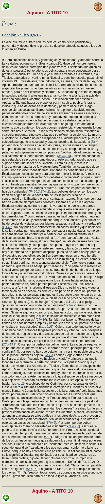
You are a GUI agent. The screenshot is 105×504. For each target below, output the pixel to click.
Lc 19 (48, 355)
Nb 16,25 (46, 326)
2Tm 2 (45, 191)
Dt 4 (94, 142)
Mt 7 (48, 437)
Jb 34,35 (64, 156)
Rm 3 (21, 472)
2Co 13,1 (9, 344)
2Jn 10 (41, 319)
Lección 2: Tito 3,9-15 (21, 35)
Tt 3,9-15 (9, 24)
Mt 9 (15, 351)
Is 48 (8, 227)
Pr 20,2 (35, 191)
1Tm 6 (50, 422)
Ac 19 (21, 383)
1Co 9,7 (73, 426)
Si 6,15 (31, 469)
